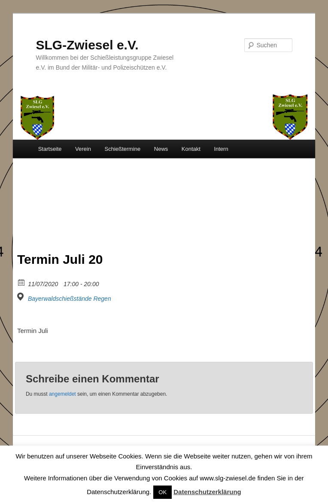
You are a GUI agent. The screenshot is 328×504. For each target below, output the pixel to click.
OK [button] (162, 492)
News (161, 149)
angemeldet (62, 394)
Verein (83, 149)
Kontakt (191, 149)
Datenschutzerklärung (207, 491)
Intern (221, 149)
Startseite (50, 149)
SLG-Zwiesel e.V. (87, 45)
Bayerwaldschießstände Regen (69, 298)
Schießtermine (122, 149)
